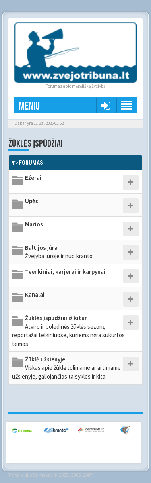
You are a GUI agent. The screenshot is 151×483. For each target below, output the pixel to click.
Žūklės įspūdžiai (35, 143)
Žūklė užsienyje (66, 367)
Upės (31, 201)
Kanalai (35, 294)
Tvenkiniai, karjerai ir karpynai (65, 271)
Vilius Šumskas (36, 474)
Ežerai (33, 177)
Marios (34, 224)
